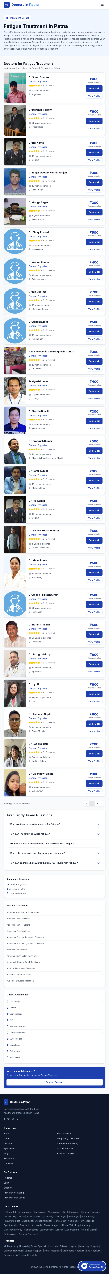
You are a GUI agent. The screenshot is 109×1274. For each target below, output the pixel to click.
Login (6, 1182)
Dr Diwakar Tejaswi (40, 109)
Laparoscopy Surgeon (51, 1229)
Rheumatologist (12, 1220)
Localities (8, 1163)
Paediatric (25, 1225)
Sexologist (73, 1212)
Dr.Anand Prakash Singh (43, 594)
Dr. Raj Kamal (37, 500)
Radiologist (74, 1216)
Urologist (62, 1216)
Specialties (9, 1148)
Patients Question (66, 1153)
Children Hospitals (13, 1250)
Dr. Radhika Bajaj (39, 743)
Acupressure (72, 1229)
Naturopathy (33, 1216)
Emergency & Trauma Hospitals (20, 1255)
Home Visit (67, 1225)
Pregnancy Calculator (68, 1138)
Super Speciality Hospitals (44, 1246)
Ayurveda (37, 1225)
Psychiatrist (19, 1216)
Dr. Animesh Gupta (40, 714)
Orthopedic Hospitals (73, 1250)
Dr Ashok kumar (38, 321)
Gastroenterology (13, 1229)
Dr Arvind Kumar (39, 262)
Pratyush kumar (38, 381)
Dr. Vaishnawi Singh (41, 773)
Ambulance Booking (67, 1143)
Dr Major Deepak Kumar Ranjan (48, 172)
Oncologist (27, 1220)
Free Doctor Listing (14, 1192)
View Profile (94, 96)
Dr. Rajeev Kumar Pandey (44, 530)
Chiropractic (87, 1220)
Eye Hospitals (93, 1250)
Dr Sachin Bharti (39, 411)
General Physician (90, 1212)
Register (8, 1177)
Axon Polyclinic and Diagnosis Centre (51, 351)
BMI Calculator (65, 1133)
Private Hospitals (69, 1246)
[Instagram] (13, 1119)
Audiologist (73, 1220)
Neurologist (54, 1212)
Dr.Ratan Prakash (39, 624)
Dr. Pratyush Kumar (40, 441)
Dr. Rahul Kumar (38, 470)
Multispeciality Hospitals (16, 1246)
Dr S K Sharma (37, 291)
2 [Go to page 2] (97, 803)
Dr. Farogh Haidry (39, 654)
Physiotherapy (82, 1225)
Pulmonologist (88, 1216)
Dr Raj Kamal (36, 142)
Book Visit (94, 88)
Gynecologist (48, 1216)
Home (7, 1133)
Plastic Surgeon (52, 1225)
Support (8, 1187)
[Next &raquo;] (102, 803)
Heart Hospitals (52, 1250)
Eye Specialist (11, 1225)
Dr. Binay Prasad (39, 232)
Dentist (7, 1216)
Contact (8, 1143)
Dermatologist (25, 1212)
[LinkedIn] (17, 1119)
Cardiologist (40, 1212)
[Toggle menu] (102, 5)
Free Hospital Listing (14, 1197)
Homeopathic (31, 1229)
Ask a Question (65, 1148)
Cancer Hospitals (34, 1250)
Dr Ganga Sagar (38, 202)
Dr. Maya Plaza (38, 560)
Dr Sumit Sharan (39, 77)
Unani (93, 1229)
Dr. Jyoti (34, 684)
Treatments (10, 1158)
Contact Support (54, 1082)
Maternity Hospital (89, 1246)
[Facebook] (4, 1119)
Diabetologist (10, 1234)
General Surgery (27, 1234)
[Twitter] (8, 1119)
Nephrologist (59, 1220)
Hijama (84, 1229)
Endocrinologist (43, 1220)
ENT (64, 1212)
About (7, 1138)
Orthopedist (10, 1212)
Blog (6, 1153)
